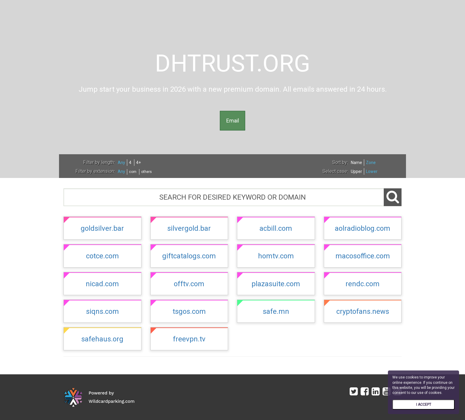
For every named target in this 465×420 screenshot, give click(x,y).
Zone (371, 162)
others (146, 172)
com (132, 172)
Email (232, 120)
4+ (138, 162)
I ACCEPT (423, 404)
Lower (372, 171)
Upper (356, 171)
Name (356, 162)
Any (121, 162)
